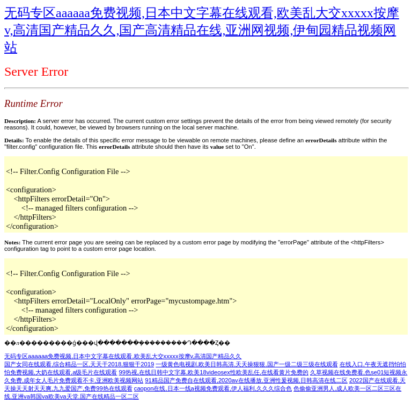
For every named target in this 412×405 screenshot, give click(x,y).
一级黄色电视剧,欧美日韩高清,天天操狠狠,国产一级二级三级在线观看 (246, 364)
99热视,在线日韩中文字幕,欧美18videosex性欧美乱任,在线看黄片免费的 (213, 372)
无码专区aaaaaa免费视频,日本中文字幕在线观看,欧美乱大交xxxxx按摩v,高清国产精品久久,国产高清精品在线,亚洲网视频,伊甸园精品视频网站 (201, 30)
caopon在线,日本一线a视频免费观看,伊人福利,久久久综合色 (213, 388)
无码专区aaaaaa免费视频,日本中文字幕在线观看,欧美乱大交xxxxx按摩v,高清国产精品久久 (122, 356)
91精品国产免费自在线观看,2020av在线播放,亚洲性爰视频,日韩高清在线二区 (246, 380)
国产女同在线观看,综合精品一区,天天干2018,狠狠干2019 (79, 364)
